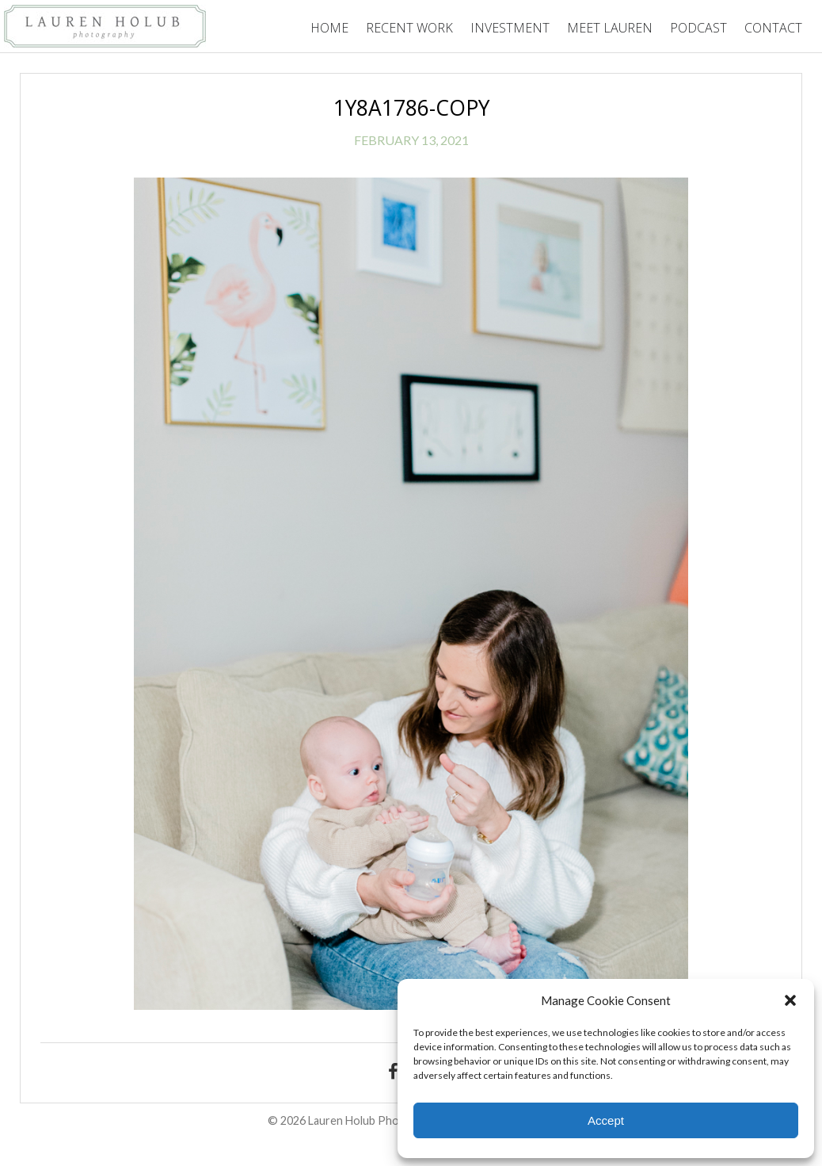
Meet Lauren (610, 27)
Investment (510, 27)
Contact (773, 27)
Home (329, 27)
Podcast (698, 27)
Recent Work (409, 27)
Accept (606, 1120)
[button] (790, 1000)
